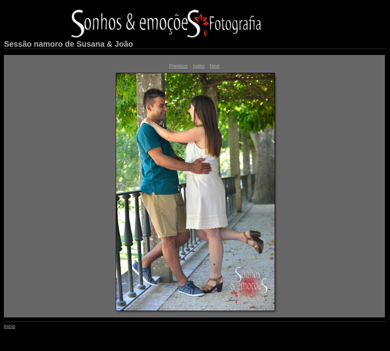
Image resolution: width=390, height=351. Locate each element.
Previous (178, 66)
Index (198, 66)
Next (215, 66)
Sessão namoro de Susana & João (68, 44)
